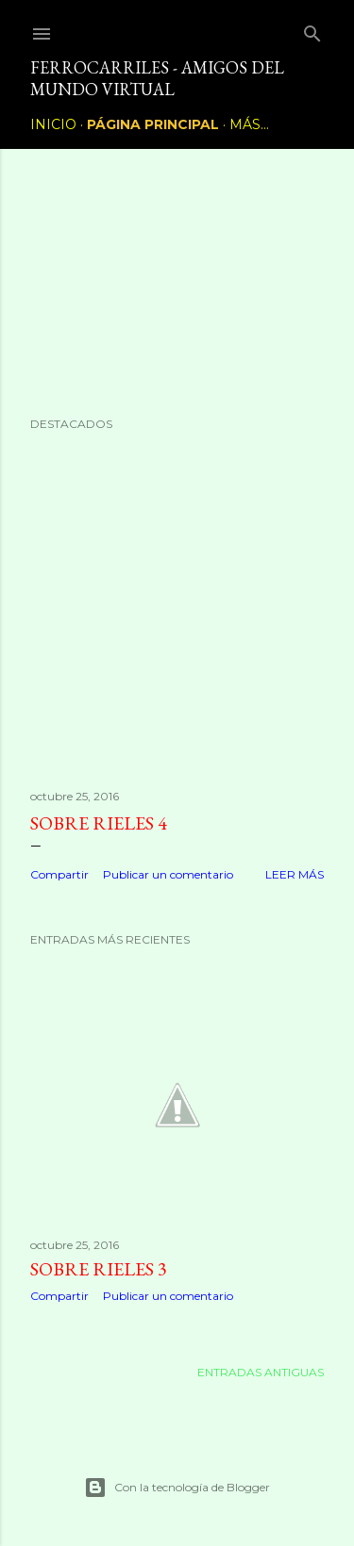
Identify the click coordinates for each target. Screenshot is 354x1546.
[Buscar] (312, 29)
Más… (249, 124)
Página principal (153, 124)
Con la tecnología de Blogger (177, 1487)
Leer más (294, 874)
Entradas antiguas (260, 1372)
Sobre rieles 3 (98, 1269)
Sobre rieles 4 (98, 823)
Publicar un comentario (168, 874)
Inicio (53, 124)
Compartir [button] (59, 874)
